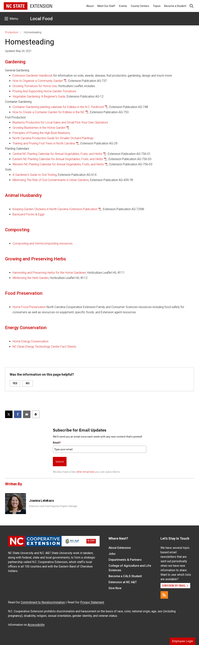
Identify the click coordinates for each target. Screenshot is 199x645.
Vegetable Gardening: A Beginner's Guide (39, 96)
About (90, 5)
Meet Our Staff (106, 5)
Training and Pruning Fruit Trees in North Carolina (44, 143)
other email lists (85, 471)
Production (11, 32)
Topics (157, 5)
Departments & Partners (125, 560)
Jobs (112, 554)
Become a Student (175, 5)
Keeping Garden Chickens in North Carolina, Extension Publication (55, 209)
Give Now (115, 588)
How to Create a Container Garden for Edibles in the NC (48, 112)
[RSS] (164, 595)
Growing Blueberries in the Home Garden (39, 127)
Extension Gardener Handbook (33, 75)
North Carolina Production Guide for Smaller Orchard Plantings (53, 138)
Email (57, 442)
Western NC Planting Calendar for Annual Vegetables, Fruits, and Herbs (58, 164)
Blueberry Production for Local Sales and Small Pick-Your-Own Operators (60, 122)
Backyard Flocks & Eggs (28, 214)
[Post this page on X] (9, 414)
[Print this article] (35, 414)
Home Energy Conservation (30, 341)
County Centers (140, 5)
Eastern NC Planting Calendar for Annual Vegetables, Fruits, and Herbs (58, 159)
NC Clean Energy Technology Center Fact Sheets (44, 346)
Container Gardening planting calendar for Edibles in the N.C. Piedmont (58, 107)
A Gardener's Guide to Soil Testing (35, 175)
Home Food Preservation (29, 307)
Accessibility (36, 625)
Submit (59, 461)
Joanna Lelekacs (41, 500)
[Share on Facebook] (17, 414)
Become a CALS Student (125, 576)
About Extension (120, 548)
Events (123, 5)
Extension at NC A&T (123, 582)
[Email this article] (26, 414)
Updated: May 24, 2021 (18, 51)
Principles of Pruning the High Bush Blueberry (41, 133)
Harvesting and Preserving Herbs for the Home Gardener (49, 272)
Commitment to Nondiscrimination (43, 602)
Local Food (41, 18)
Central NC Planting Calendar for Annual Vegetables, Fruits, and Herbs (57, 154)
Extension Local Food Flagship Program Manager (53, 506)
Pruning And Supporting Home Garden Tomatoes (44, 91)
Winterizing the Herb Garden (31, 278)
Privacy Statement (92, 602)
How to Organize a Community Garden (38, 81)
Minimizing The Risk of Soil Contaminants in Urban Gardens (51, 180)
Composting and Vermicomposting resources (42, 243)
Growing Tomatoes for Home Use (35, 86)
